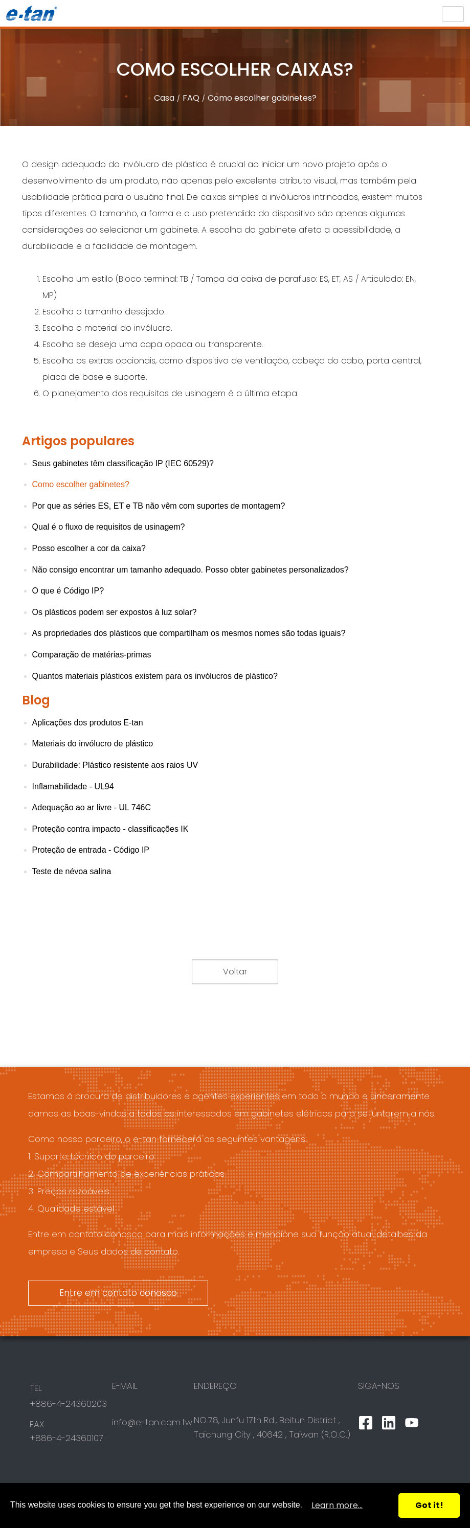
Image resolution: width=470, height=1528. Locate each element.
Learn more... (337, 1505)
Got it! (429, 1505)
